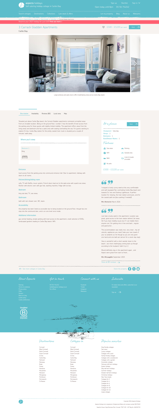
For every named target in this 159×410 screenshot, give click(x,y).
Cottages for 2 (105, 379)
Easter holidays (105, 366)
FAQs (20, 291)
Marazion (42, 373)
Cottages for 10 (106, 387)
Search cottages (25, 14)
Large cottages (105, 392)
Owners (21, 293)
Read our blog (23, 295)
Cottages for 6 (105, 383)
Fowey (41, 366)
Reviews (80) (46, 113)
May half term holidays (108, 368)
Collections (51, 14)
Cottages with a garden (108, 360)
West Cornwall (44, 19)
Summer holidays (106, 370)
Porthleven (42, 377)
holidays (34, 3)
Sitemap (21, 285)
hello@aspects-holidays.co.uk (58, 287)
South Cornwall (43, 353)
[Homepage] (21, 5)
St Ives (41, 355)
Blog (118, 14)
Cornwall (36, 19)
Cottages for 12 (106, 390)
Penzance (42, 368)
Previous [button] (24, 63)
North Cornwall (43, 351)
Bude (40, 364)
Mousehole (42, 370)
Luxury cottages (106, 351)
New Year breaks (106, 377)
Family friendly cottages (108, 355)
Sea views (104, 349)
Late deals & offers (66, 14)
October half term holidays (109, 373)
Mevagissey (42, 375)
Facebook (132, 7)
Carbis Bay (53, 19)
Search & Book (28, 19)
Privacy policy (22, 289)
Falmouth (42, 360)
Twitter (135, 7)
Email (138, 269)
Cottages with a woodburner (109, 358)
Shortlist (124, 3)
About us (126, 14)
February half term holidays (109, 364)
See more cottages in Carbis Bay (34, 269)
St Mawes (42, 381)
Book (133, 27)
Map (65, 113)
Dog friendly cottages (107, 347)
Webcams (136, 14)
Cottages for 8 (105, 385)
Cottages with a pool (107, 353)
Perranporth (42, 379)
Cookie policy (22, 297)
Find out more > (56, 22)
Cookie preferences (24, 300)
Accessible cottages (107, 362)
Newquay (42, 362)
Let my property (107, 14)
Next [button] (135, 63)
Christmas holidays (106, 375)
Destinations (39, 14)
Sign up (114, 3)
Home (20, 19)
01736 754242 (54, 285)
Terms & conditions (24, 287)
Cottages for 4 (105, 381)
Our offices (53, 289)
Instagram (139, 7)
